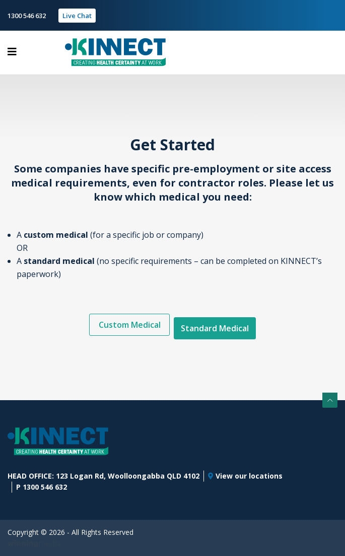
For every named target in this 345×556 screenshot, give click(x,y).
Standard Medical (215, 328)
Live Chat (77, 15)
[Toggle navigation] (12, 52)
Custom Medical (130, 324)
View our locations (245, 476)
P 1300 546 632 (41, 487)
